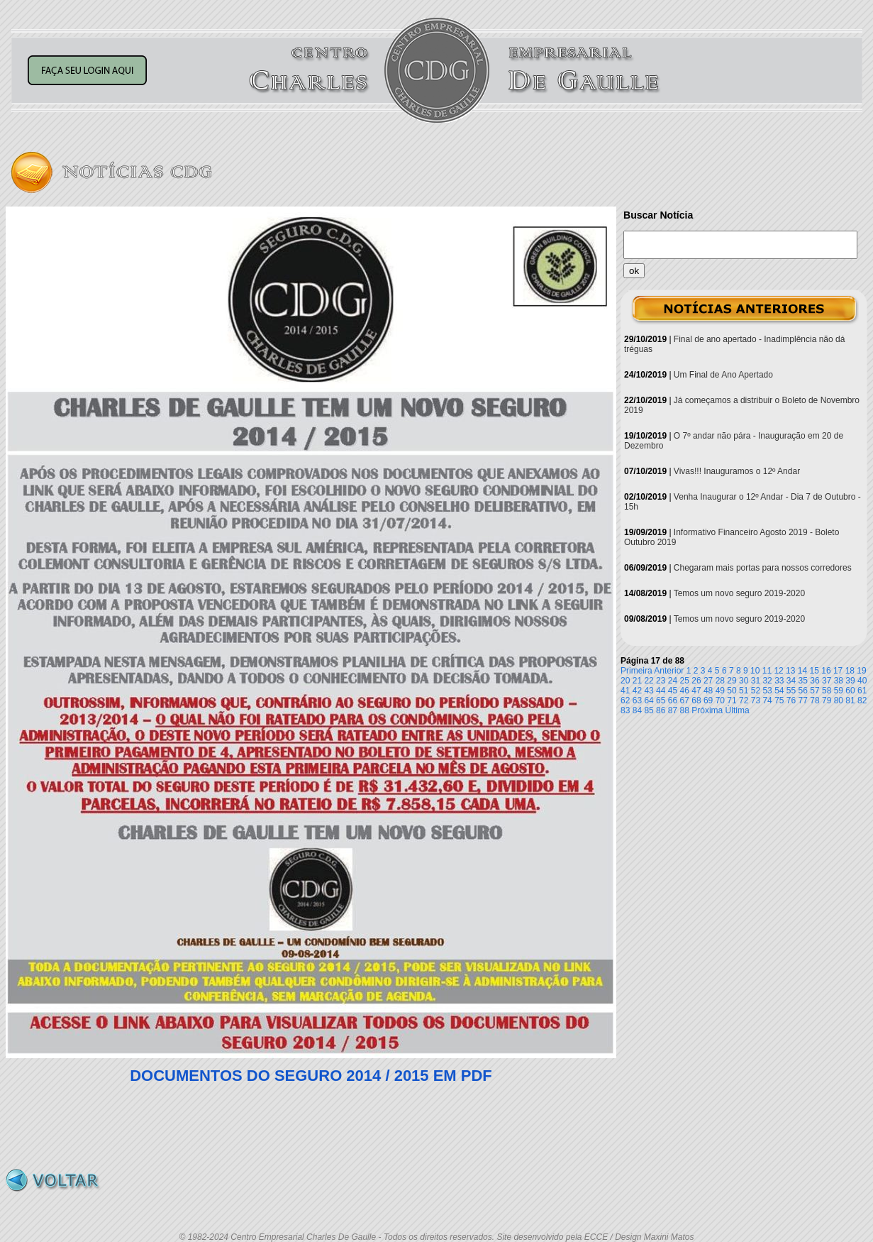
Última (737, 710)
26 (696, 681)
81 (850, 700)
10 (755, 671)
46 (684, 691)
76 (791, 700)
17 (838, 671)
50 (731, 691)
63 (637, 700)
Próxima (707, 710)
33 (779, 681)
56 (803, 691)
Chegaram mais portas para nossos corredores (763, 568)
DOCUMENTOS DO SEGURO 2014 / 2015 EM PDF (311, 1075)
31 (755, 681)
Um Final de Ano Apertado (723, 375)
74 (767, 700)
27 (708, 681)
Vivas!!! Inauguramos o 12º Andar (737, 471)
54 (779, 691)
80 (838, 700)
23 (660, 681)
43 (648, 691)
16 (825, 671)
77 (803, 700)
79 (826, 700)
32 (767, 681)
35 (803, 681)
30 (743, 681)
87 (672, 710)
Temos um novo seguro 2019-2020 (739, 593)
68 (696, 700)
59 (838, 691)
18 (850, 671)
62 (625, 700)
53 (767, 691)
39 (850, 681)
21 (637, 681)
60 (850, 691)
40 (862, 681)
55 (791, 691)
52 (755, 691)
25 (684, 681)
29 (731, 681)
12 (778, 671)
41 (625, 691)
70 (720, 700)
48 (708, 691)
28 (720, 681)
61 (862, 691)
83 (625, 710)
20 (625, 681)
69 (708, 700)
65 (660, 700)
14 (802, 671)
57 (814, 691)
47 (696, 691)
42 (637, 691)
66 (672, 700)
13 (790, 671)
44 (660, 691)
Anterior (669, 671)
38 (838, 681)
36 (814, 681)
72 (743, 700)
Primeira (636, 671)
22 (648, 681)
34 (791, 681)
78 (814, 700)
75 (779, 700)
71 (731, 700)
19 (861, 671)
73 (755, 700)
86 (660, 710)
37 (826, 681)
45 (672, 691)
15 (814, 671)
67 (684, 700)
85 (648, 710)
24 (672, 681)
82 (862, 700)
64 (648, 700)
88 (684, 710)
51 (743, 691)
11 (767, 671)
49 (720, 691)
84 (637, 710)
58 (826, 691)
